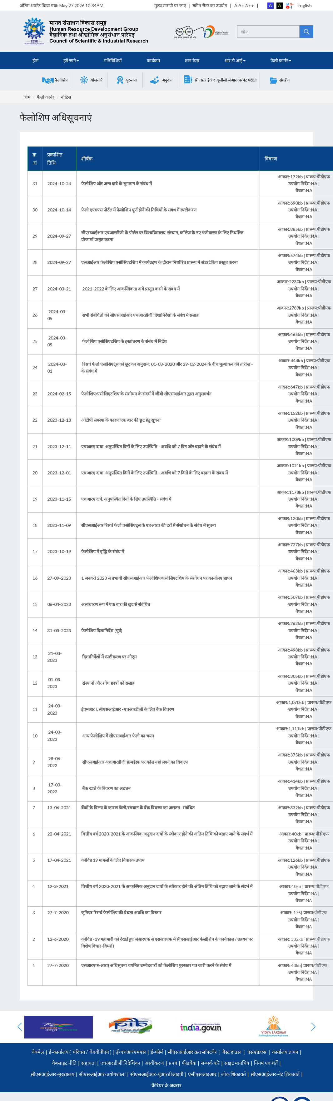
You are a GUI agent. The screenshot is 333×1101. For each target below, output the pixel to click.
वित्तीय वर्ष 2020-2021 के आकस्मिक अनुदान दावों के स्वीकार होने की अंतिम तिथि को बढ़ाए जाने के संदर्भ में (166, 833)
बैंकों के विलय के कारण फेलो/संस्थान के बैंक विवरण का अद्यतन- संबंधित (138, 807)
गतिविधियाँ (113, 60)
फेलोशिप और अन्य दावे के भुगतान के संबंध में (116, 183)
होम (35, 60)
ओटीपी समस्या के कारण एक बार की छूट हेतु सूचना (121, 420)
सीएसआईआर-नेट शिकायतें (275, 1074)
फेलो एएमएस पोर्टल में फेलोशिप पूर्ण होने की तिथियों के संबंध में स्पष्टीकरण (138, 209)
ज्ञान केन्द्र (192, 60)
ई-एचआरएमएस (131, 1052)
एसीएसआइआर (202, 1074)
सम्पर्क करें (210, 1063)
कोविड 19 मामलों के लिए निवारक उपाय (112, 860)
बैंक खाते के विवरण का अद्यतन (106, 788)
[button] (55, 80)
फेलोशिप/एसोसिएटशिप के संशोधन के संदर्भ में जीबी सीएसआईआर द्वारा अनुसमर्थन (146, 393)
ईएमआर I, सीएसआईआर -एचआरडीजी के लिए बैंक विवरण (127, 709)
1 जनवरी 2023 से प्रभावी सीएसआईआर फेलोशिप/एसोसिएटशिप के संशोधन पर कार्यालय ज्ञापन (156, 578)
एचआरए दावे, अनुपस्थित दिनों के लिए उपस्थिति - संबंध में (126, 499)
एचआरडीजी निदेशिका (120, 1063)
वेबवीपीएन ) (100, 1052)
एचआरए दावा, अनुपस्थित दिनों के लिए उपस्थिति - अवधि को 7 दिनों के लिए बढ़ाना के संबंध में (154, 472)
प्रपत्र (173, 1063)
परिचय (79, 1052)
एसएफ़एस (256, 1052)
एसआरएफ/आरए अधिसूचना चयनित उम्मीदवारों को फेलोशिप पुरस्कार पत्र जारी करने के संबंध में (156, 965)
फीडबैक (189, 1063)
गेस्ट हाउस (231, 1052)
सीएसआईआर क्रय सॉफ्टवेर (192, 1052)
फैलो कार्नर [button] (281, 60)
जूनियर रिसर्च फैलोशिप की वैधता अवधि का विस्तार (121, 912)
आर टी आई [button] (235, 60)
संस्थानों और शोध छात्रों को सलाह (108, 683)
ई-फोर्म (157, 1052)
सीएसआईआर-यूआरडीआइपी (156, 1074)
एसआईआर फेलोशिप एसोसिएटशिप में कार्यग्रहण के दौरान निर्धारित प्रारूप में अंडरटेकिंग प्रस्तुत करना (159, 262)
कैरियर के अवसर (166, 1085)
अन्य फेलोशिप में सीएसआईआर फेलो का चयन (118, 735)
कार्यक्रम (153, 60)
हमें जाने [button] (71, 60)
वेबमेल (38, 1052)
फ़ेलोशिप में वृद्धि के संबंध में (102, 551)
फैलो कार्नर (45, 97)
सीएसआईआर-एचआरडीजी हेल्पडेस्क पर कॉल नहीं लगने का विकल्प (135, 762)
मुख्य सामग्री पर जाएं (170, 5)
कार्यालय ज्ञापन (285, 1052)
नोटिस (66, 97)
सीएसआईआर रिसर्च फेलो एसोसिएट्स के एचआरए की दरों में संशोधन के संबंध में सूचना (148, 525)
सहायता (88, 1063)
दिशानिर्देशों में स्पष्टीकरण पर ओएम (109, 656)
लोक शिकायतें (233, 1074)
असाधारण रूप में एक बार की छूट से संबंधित (115, 604)
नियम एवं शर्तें (266, 1063)
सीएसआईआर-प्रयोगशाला (102, 1074)
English (305, 5)
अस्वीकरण (154, 1063)
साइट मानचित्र (236, 1063)
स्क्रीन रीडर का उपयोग (209, 5)
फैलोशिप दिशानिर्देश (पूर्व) (101, 630)
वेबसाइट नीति (64, 1063)
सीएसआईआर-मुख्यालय (52, 1074)
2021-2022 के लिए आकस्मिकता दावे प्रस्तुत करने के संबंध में (131, 288)
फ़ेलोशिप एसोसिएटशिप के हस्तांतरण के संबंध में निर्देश (124, 341)
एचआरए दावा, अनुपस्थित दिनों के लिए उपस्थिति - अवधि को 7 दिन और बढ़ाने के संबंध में (151, 446)
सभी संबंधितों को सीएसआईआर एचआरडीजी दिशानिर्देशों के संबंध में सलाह (140, 315)
